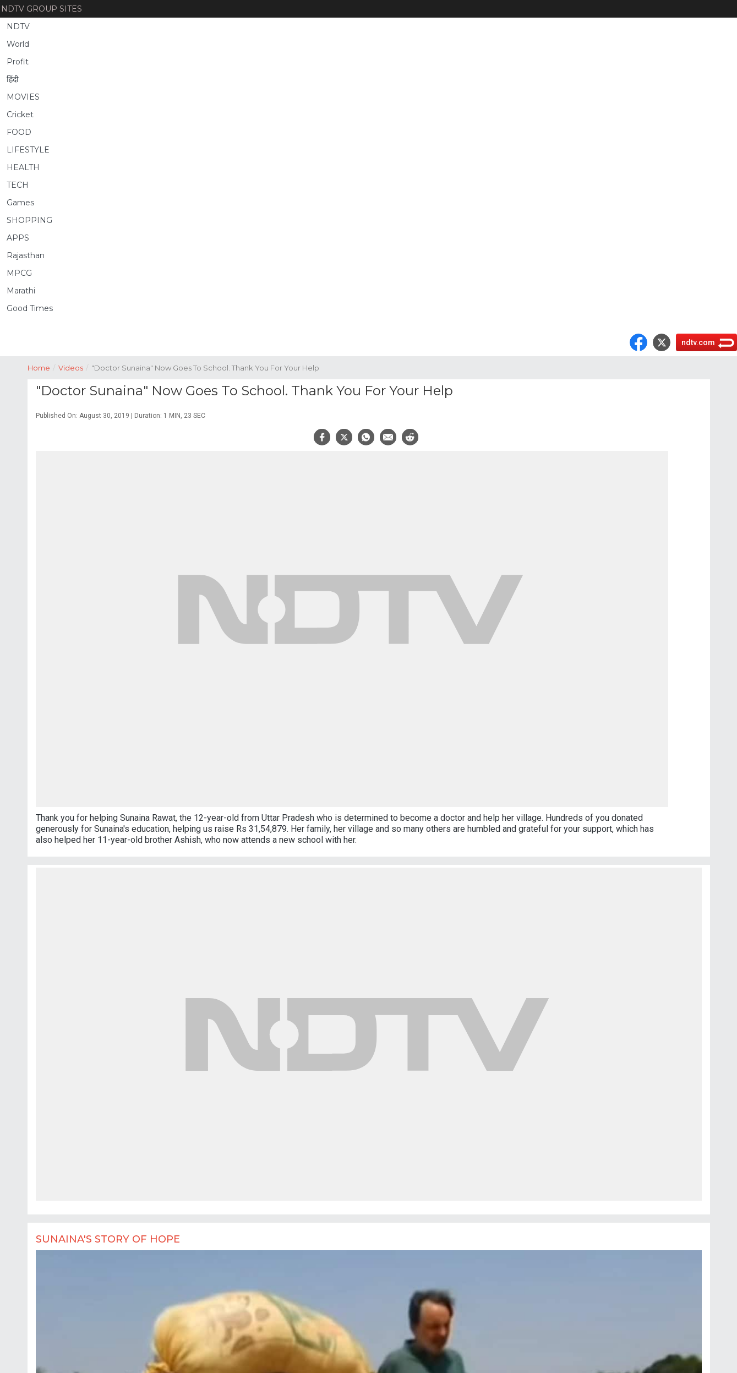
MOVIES (23, 97)
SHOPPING (29, 220)
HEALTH (23, 167)
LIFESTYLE (28, 150)
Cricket (20, 114)
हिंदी (13, 79)
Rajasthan (26, 255)
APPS (18, 238)
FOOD (19, 132)
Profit (18, 62)
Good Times (30, 308)
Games (20, 203)
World (18, 44)
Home (43, 367)
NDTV (18, 26)
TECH (18, 185)
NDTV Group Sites (41, 9)
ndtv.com (698, 342)
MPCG (19, 273)
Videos (74, 367)
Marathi (21, 291)
